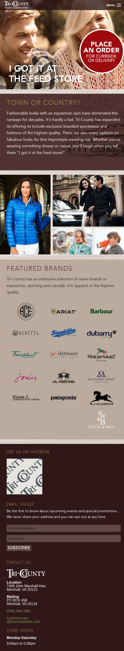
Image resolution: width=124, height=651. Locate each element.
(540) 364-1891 (19, 611)
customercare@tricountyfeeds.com (23, 620)
